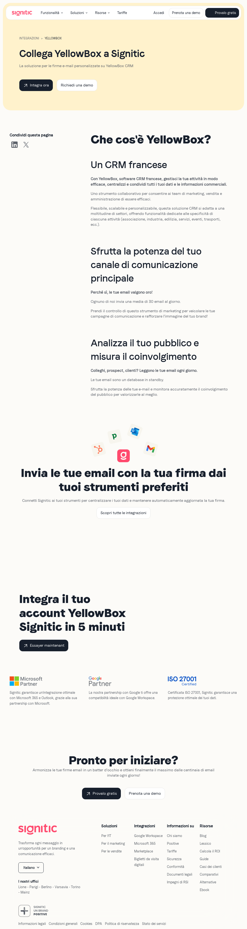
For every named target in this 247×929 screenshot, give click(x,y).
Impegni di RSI (177, 882)
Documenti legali (179, 874)
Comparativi (209, 874)
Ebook (204, 890)
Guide (204, 859)
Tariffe (122, 13)
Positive (173, 843)
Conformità (175, 867)
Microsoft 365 (145, 843)
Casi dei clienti (211, 867)
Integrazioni (29, 38)
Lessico (205, 843)
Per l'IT (106, 836)
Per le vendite (111, 851)
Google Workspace (148, 836)
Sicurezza (174, 859)
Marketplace (143, 851)
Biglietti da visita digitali (146, 862)
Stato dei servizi (154, 924)
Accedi (158, 13)
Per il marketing (113, 843)
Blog (203, 836)
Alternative (208, 882)
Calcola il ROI (210, 851)
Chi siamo (174, 836)
